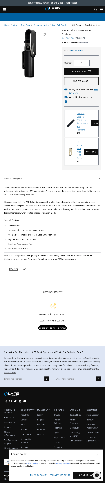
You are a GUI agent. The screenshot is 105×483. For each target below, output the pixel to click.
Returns (7, 427)
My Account (43, 409)
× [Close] (96, 455)
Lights (56, 432)
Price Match (9, 422)
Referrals (41, 429)
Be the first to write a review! (52, 327)
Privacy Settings (63, 463)
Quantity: (68, 63)
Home (7, 25)
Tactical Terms (92, 432)
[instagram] (10, 401)
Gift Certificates (76, 440)
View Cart (41, 434)
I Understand (86, 475)
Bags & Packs (60, 437)
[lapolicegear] (52, 9)
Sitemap (24, 447)
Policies (24, 429)
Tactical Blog (75, 414)
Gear (15, 25)
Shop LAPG (59, 409)
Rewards (41, 424)
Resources (91, 409)
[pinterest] (20, 401)
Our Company (28, 409)
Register (40, 419)
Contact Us (9, 417)
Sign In (40, 414)
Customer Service (9, 411)
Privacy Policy (10, 372)
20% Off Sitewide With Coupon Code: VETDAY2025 (52, 3)
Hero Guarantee (11, 448)
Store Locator (92, 414)
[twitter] (15, 401)
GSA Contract (26, 434)
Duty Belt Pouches (60, 25)
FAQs (23, 424)
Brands (57, 414)
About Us (25, 414)
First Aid (57, 442)
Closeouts (74, 427)
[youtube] (24, 401)
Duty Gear (25, 25)
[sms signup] (98, 378)
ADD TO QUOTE (81, 81)
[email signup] (46, 378)
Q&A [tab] (23, 268)
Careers (24, 419)
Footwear (58, 427)
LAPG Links (75, 409)
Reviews (90, 419)
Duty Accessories (41, 25)
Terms (79, 368)
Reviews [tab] (13, 268)
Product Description (52, 178)
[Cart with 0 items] (101, 9)
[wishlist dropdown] (44, 35)
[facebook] (6, 401)
